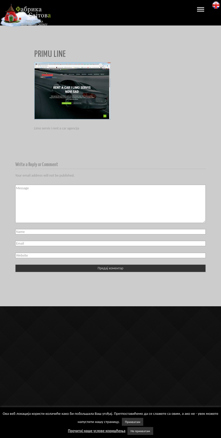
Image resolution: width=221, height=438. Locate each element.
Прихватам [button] (132, 422)
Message (110, 204)
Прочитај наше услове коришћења (96, 431)
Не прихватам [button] (140, 431)
